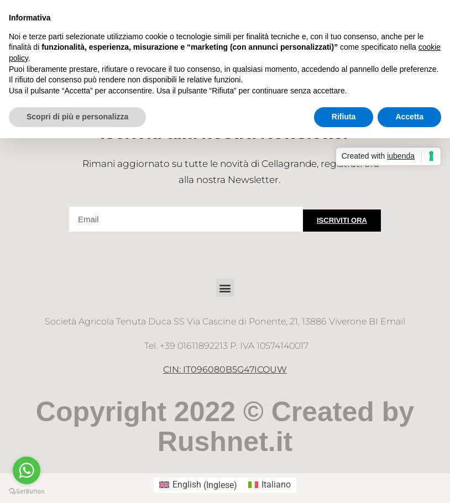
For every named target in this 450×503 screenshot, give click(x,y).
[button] (225, 288)
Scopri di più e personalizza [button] (77, 116)
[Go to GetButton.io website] (26, 491)
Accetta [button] (409, 116)
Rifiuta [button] (344, 116)
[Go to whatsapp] (26, 470)
